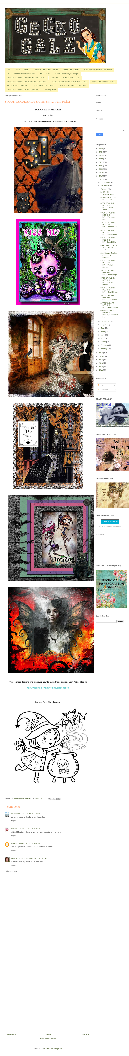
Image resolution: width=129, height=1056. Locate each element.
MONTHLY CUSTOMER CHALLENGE (72, 86)
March (103, 342)
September (105, 321)
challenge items (50, 90)
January (104, 349)
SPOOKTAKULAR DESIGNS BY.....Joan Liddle (108, 240)
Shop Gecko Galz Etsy (71, 70)
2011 (101, 370)
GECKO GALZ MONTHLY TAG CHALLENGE (23, 90)
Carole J (14, 828)
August (104, 325)
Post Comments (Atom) (53, 1049)
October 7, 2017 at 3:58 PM (29, 828)
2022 (101, 162)
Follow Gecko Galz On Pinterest (46, 70)
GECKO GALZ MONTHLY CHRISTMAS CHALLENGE (26, 78)
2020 (101, 169)
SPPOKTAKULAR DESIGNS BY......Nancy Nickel (109, 305)
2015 (101, 356)
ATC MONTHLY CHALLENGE (18, 86)
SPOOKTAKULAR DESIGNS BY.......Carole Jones (107, 206)
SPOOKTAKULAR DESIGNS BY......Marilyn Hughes (107, 281)
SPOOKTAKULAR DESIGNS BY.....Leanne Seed (108, 225)
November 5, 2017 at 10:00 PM (36, 858)
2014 (101, 360)
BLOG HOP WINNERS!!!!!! (107, 193)
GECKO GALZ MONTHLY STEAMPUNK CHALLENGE (26, 82)
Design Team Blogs (23, 70)
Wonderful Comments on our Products (98, 70)
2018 (101, 176)
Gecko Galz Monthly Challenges (66, 74)
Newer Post (11, 1034)
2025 (101, 152)
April (103, 338)
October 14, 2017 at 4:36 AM (29, 843)
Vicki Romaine (17, 858)
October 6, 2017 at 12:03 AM (29, 813)
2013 (101, 363)
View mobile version (48, 1039)
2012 (101, 367)
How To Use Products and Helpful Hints (21, 74)
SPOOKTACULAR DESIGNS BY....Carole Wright (108, 272)
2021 (101, 166)
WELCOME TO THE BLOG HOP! (108, 199)
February (104, 345)
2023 (101, 159)
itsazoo (14, 843)
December (105, 182)
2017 (101, 179)
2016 (101, 353)
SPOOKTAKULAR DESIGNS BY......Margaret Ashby (107, 216)
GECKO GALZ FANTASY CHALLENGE (65, 78)
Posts (101, 385)
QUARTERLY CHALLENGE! (44, 86)
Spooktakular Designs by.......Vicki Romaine (108, 255)
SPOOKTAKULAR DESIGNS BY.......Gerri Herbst (108, 290)
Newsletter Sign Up (110, 522)
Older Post (85, 1034)
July (103, 328)
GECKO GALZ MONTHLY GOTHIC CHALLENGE (69, 82)
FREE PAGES (45, 74)
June (103, 332)
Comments (103, 390)
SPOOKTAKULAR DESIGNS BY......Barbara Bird (108, 232)
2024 (101, 155)
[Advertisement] (48, 983)
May (103, 335)
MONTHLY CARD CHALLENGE (103, 82)
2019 (101, 172)
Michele (14, 813)
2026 (101, 149)
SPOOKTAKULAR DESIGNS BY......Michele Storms (107, 264)
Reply (13, 820)
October (104, 189)
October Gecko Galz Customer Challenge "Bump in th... (109, 314)
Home (9, 70)
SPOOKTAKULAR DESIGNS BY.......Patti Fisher (108, 297)
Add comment (11, 871)
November (105, 186)
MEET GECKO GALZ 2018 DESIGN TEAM (108, 247)
